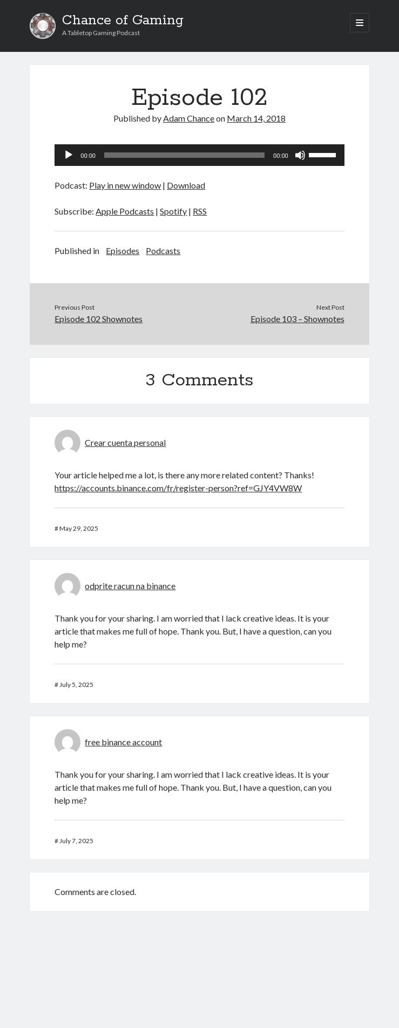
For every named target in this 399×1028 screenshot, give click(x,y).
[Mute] (300, 155)
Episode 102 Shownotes (99, 318)
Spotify (173, 211)
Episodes (122, 250)
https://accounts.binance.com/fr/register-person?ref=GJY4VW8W (178, 488)
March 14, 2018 (256, 118)
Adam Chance (188, 118)
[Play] (68, 155)
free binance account (123, 742)
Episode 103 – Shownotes (297, 318)
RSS (200, 211)
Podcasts (163, 250)
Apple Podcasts (125, 211)
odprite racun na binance (130, 585)
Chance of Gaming (123, 20)
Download (186, 185)
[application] (199, 155)
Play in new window (125, 185)
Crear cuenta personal (125, 442)
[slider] (184, 155)
